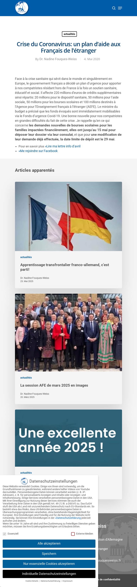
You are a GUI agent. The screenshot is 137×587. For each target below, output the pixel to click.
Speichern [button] (49, 552)
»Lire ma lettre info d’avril (62, 146)
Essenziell (10, 532)
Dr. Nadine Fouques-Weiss (58, 59)
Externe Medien (82, 532)
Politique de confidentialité (104, 579)
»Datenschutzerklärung (68, 516)
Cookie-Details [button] (32, 580)
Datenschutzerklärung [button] (51, 580)
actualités (69, 34)
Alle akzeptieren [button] (49, 542)
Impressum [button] (67, 580)
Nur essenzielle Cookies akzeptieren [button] (49, 562)
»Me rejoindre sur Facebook (38, 151)
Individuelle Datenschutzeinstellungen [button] (49, 572)
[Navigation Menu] (120, 8)
